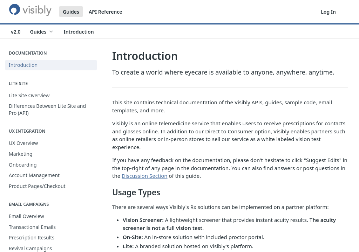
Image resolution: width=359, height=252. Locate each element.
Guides (71, 11)
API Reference (105, 11)
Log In (328, 11)
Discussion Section (145, 175)
